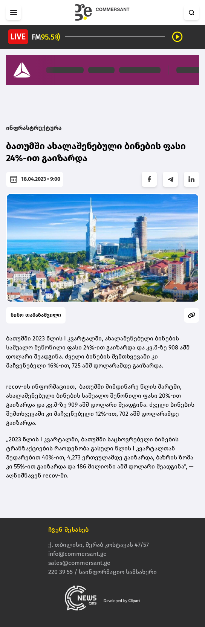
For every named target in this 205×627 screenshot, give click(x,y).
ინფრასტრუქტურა (34, 127)
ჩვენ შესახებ (68, 529)
